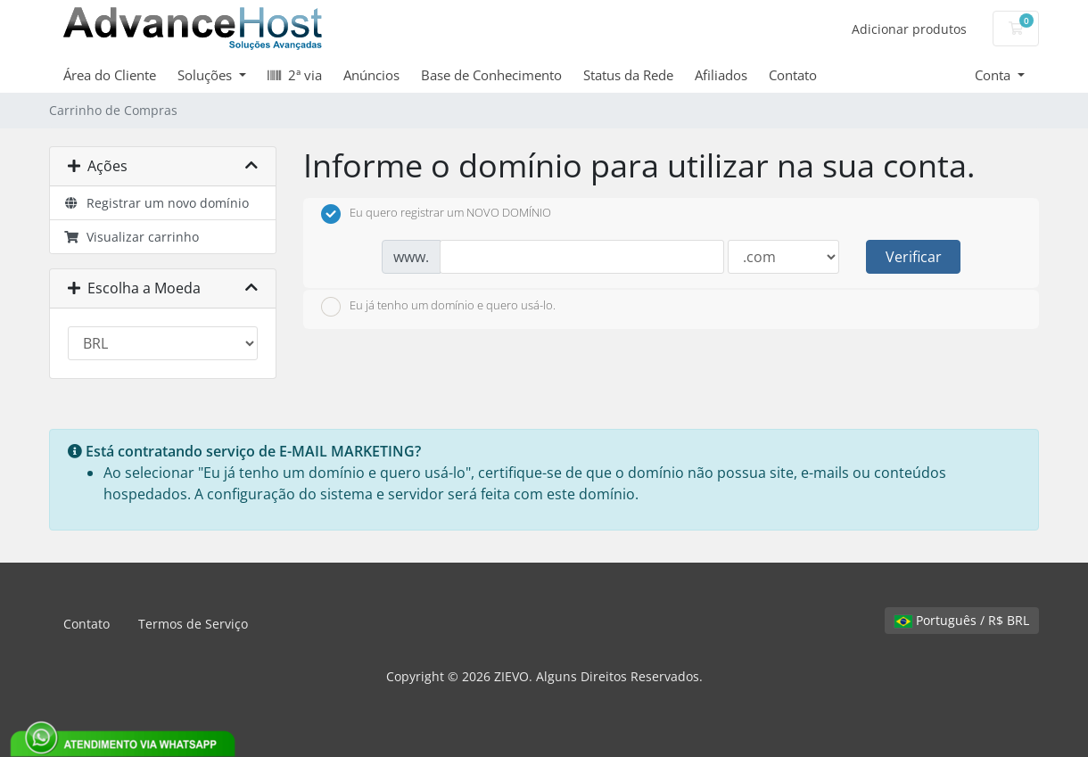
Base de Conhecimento (491, 75)
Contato (793, 75)
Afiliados (721, 75)
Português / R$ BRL (961, 620)
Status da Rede (628, 75)
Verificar (914, 257)
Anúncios (371, 75)
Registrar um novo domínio (156, 202)
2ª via (295, 75)
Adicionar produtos (909, 29)
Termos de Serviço (193, 623)
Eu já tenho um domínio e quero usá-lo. (438, 307)
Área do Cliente (109, 75)
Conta (994, 75)
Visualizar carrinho (131, 236)
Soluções (206, 75)
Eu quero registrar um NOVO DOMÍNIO (436, 214)
